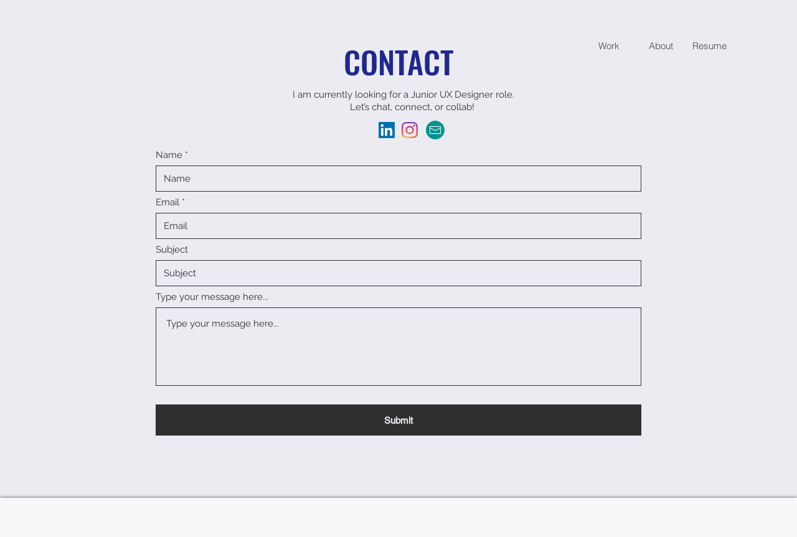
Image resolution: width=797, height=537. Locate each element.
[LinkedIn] (387, 130)
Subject (172, 249)
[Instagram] (410, 130)
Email (167, 202)
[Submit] (398, 420)
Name (169, 155)
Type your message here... (212, 297)
